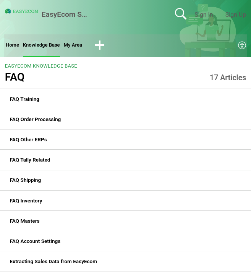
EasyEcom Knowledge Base (41, 68)
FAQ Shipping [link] (25, 182)
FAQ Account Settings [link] (35, 243)
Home (14, 46)
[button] (115, 47)
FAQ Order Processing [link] (35, 121)
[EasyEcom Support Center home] (22, 11)
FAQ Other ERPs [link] (28, 141)
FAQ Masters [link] (25, 223)
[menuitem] (242, 47)
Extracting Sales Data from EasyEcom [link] (53, 263)
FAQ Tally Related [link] (30, 162)
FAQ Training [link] (25, 100)
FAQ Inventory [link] (26, 202)
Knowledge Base (48, 46)
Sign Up (235, 14)
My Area (86, 46)
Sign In (203, 14)
